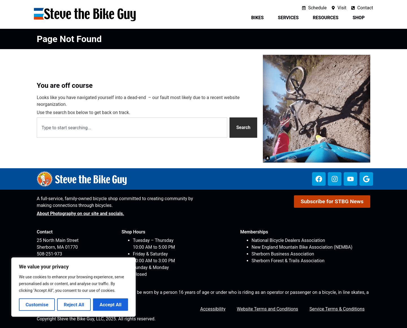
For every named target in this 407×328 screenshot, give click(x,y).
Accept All (110, 304)
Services (290, 18)
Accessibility (213, 309)
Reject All (74, 304)
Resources (327, 18)
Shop (359, 18)
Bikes (259, 18)
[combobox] (132, 127)
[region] (73, 287)
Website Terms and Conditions (267, 309)
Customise (36, 304)
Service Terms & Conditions (337, 309)
